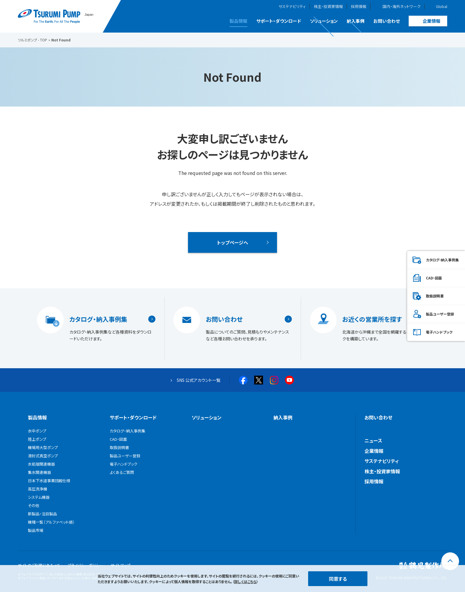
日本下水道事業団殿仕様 (49, 480)
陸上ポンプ (37, 439)
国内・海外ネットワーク (402, 6)
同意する (338, 578)
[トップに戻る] (450, 561)
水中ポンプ (37, 431)
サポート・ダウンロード (278, 21)
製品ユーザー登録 (440, 313)
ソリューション (324, 21)
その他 (33, 505)
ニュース (373, 440)
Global (441, 6)
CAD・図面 (434, 277)
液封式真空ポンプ (43, 456)
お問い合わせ (386, 21)
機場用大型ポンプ (43, 447)
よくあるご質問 (122, 472)
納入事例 (355, 21)
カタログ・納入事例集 (98, 319)
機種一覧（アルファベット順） (51, 522)
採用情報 (358, 6)
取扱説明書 (435, 295)
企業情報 (431, 21)
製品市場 (35, 530)
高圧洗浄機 (37, 489)
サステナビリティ (292, 6)
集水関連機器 (39, 472)
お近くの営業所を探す (372, 319)
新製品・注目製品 (42, 514)
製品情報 (238, 21)
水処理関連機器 (41, 464)
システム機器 (39, 497)
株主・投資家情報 (328, 6)
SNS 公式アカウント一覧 (198, 380)
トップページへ (232, 242)
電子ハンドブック (439, 331)
